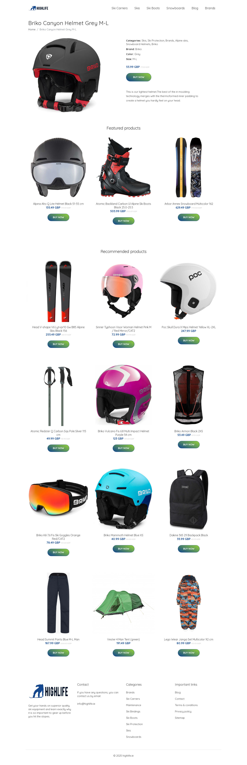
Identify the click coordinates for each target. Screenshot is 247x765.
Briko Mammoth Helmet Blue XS (123, 538)
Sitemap (180, 721)
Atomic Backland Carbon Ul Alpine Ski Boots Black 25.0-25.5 (123, 208)
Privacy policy (183, 715)
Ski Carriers (120, 10)
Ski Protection (156, 44)
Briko (155, 47)
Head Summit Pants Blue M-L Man (58, 643)
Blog (195, 10)
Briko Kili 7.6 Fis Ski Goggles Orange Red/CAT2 (58, 540)
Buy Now (138, 80)
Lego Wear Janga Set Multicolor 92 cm (188, 643)
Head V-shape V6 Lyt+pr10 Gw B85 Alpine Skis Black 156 (58, 332)
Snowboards (176, 10)
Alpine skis (181, 44)
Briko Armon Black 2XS (188, 434)
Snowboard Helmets (138, 47)
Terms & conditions (186, 708)
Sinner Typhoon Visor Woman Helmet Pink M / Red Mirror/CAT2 (123, 332)
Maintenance (133, 708)
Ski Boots (153, 10)
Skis (137, 10)
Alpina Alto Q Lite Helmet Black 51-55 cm (58, 207)
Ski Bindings (133, 715)
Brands (210, 10)
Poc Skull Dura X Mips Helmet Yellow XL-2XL (189, 330)
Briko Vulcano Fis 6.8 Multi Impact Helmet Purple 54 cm (123, 436)
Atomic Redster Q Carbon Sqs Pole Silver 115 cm (58, 436)
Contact (179, 702)
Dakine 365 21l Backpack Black (189, 538)
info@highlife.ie (86, 707)
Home (32, 32)
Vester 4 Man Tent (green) (123, 643)
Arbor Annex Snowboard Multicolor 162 (188, 207)
